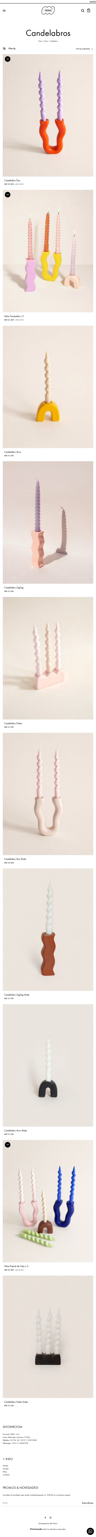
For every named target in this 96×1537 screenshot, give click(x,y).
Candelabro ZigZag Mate (16, 994)
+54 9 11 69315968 (28, 1440)
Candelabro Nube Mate (16, 1402)
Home (40, 41)
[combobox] (84, 48)
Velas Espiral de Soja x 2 (16, 1266)
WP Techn (53, 1523)
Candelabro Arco (12, 452)
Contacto (6, 1474)
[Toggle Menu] (4, 10)
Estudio (5, 1465)
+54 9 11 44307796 (19, 1443)
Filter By (9, 48)
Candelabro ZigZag (13, 587)
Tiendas (6, 1469)
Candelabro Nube (13, 723)
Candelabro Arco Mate (15, 1130)
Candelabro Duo (12, 180)
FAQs (5, 1472)
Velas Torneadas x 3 (14, 316)
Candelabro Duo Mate (15, 859)
